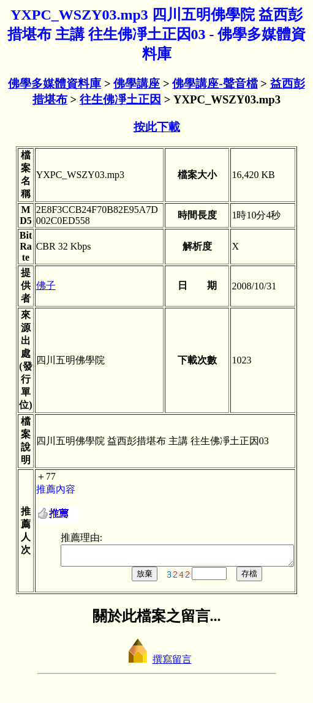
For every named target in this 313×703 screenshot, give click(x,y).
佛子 (34, 285)
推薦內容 (44, 489)
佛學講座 (136, 83)
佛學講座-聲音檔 (214, 83)
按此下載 (157, 127)
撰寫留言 (157, 663)
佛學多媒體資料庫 (54, 83)
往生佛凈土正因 (120, 99)
